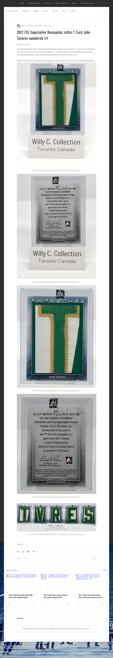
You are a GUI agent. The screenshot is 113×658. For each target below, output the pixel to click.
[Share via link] (34, 552)
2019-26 (73, 11)
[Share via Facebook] (18, 552)
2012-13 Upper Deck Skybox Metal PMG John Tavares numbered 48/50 (21, 596)
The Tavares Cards (12, 11)
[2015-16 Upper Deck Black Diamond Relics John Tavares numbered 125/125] (91, 582)
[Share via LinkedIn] (28, 552)
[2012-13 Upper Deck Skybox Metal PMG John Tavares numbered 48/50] (21, 582)
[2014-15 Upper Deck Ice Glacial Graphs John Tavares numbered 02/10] (56, 582)
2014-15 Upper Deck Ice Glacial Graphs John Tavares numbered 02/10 (55, 596)
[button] (104, 11)
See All (105, 570)
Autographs (25, 11)
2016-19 (64, 11)
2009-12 (45, 11)
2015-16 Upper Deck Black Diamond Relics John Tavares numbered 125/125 (90, 596)
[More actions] (95, 26)
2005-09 (36, 11)
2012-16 (54, 11)
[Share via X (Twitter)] (23, 552)
